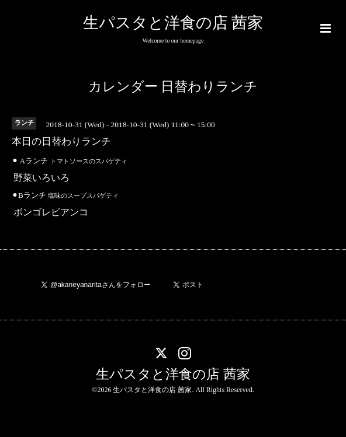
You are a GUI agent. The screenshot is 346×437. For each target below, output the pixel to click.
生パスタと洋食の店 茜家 (173, 23)
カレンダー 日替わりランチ (173, 86)
